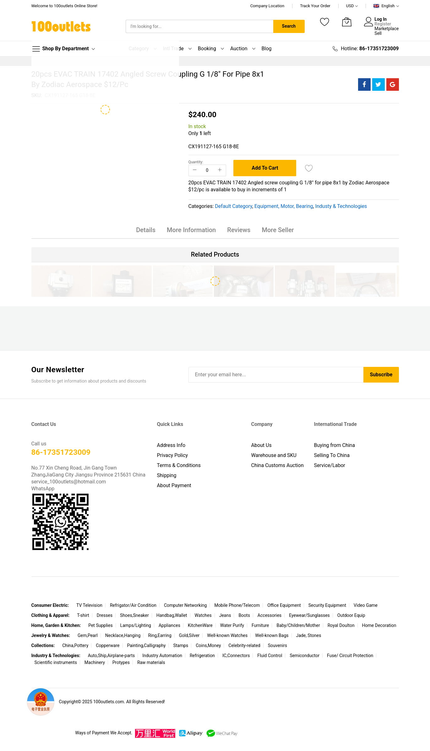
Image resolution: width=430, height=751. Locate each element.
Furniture (260, 625)
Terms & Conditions (179, 466)
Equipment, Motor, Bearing (283, 206)
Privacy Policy (172, 456)
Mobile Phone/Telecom (237, 605)
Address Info (171, 446)
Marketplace (386, 28)
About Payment (174, 486)
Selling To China (332, 456)
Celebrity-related (244, 645)
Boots (244, 615)
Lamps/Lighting (135, 625)
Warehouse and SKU (274, 456)
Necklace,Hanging (123, 635)
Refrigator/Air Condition (133, 605)
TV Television (89, 605)
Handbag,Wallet (171, 615)
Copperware (107, 645)
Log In (380, 19)
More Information (191, 230)
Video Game (366, 605)
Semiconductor (304, 655)
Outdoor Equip (351, 615)
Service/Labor (330, 466)
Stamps (180, 645)
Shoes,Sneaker (134, 615)
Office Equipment (284, 605)
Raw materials (151, 662)
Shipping (167, 476)
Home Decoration (379, 625)
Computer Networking (185, 605)
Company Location (267, 5)
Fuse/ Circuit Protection (350, 655)
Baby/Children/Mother (298, 625)
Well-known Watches (227, 635)
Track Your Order (315, 5)
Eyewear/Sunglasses (309, 615)
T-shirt (83, 615)
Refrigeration (202, 655)
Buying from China (334, 446)
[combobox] (199, 26)
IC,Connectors (236, 655)
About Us (261, 446)
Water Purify (232, 625)
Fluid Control (269, 655)
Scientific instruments (56, 662)
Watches (203, 615)
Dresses (104, 615)
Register (382, 23)
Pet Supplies (100, 625)
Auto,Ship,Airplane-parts (111, 655)
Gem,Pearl (88, 635)
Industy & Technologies (341, 206)
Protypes (121, 662)
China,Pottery (75, 645)
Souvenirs (277, 645)
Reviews (238, 230)
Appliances (169, 625)
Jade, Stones (308, 635)
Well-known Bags (271, 635)
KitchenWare (200, 625)
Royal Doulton (341, 625)
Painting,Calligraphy (146, 645)
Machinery (94, 662)
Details (147, 230)
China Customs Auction (277, 466)
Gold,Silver (189, 635)
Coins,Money (208, 645)
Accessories (269, 615)
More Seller (277, 230)
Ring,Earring (159, 635)
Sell (378, 33)
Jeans (225, 615)
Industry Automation (162, 655)
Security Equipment (327, 605)
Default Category (233, 206)
